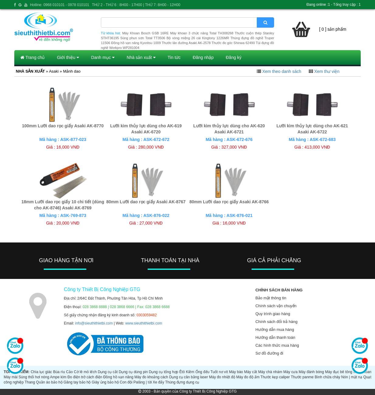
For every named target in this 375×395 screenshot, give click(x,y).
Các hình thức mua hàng (277, 345)
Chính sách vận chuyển (275, 306)
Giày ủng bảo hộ (105, 382)
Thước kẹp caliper (275, 377)
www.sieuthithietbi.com (143, 323)
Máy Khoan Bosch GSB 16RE (145, 33)
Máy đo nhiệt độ (222, 377)
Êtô (182, 372)
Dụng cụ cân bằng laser (188, 377)
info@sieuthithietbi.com (94, 323)
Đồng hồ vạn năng (118, 377)
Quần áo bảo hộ (49, 382)
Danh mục (103, 57)
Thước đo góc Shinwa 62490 (233, 43)
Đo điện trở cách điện (84, 377)
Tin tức (174, 57)
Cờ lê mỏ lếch (85, 372)
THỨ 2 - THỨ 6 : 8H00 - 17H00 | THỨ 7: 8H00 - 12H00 (136, 5)
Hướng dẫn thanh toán (275, 337)
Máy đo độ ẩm (248, 377)
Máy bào (236, 372)
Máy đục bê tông (339, 372)
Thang (30, 382)
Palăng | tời (142, 382)
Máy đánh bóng (311, 372)
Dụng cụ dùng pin (133, 372)
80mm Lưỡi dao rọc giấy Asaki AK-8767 (146, 201)
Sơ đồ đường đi (269, 353)
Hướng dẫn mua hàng (274, 329)
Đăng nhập (203, 57)
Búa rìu (59, 372)
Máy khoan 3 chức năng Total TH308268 (201, 33)
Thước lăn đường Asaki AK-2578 (186, 43)
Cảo (69, 372)
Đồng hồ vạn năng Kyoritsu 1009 (136, 43)
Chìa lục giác (41, 372)
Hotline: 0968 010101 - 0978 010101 (59, 5)
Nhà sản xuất (141, 57)
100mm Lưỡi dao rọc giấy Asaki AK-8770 (63, 125)
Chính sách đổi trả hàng (276, 321)
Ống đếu (202, 372)
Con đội (126, 382)
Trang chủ (32, 57)
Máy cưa (290, 372)
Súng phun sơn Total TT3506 (142, 38)
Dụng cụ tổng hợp (163, 372)
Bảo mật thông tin (270, 298)
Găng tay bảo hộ (77, 382)
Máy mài (10, 377)
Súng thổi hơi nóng (34, 377)
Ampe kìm (58, 377)
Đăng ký (233, 57)
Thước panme (302, 377)
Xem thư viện (326, 71)
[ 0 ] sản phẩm (332, 29)
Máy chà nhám (270, 372)
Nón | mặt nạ (351, 377)
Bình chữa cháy (327, 377)
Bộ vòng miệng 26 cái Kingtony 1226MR (198, 38)
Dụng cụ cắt (108, 372)
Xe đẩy (158, 382)
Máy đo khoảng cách (151, 377)
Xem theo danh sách (281, 71)
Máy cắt (250, 372)
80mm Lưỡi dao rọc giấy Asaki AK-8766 (229, 201)
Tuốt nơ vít (219, 372)
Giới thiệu (68, 57)
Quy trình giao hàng (272, 313)
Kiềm (190, 372)
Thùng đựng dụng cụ (182, 382)
